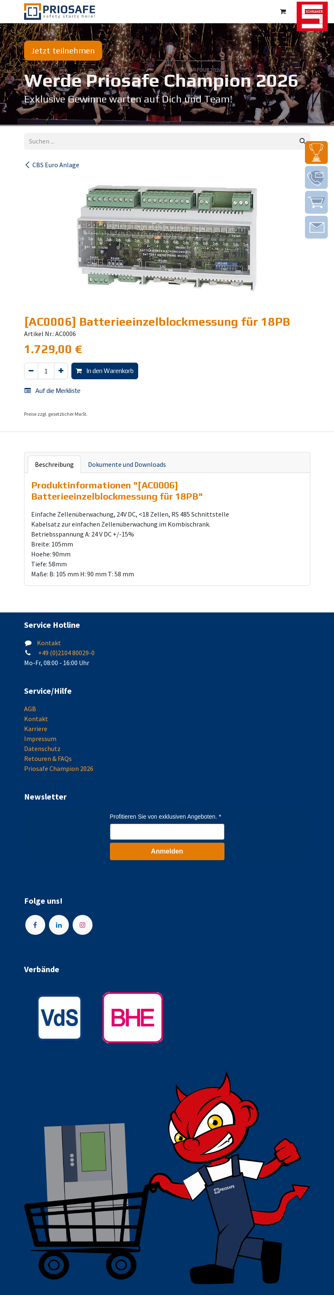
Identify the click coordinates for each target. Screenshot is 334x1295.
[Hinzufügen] (61, 371)
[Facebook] (35, 925)
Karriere (35, 728)
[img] (316, 152)
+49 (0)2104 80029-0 (66, 653)
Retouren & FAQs (48, 758)
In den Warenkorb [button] (105, 370)
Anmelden (167, 851)
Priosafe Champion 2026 (58, 768)
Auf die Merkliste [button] (52, 390)
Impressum (40, 738)
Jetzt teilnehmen (63, 50)
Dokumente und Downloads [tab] (127, 464)
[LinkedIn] (59, 925)
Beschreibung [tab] (54, 464)
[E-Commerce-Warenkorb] (283, 12)
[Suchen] (302, 141)
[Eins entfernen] (31, 371)
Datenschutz (42, 748)
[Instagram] (83, 925)
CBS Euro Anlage (51, 165)
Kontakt (49, 643)
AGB (30, 709)
